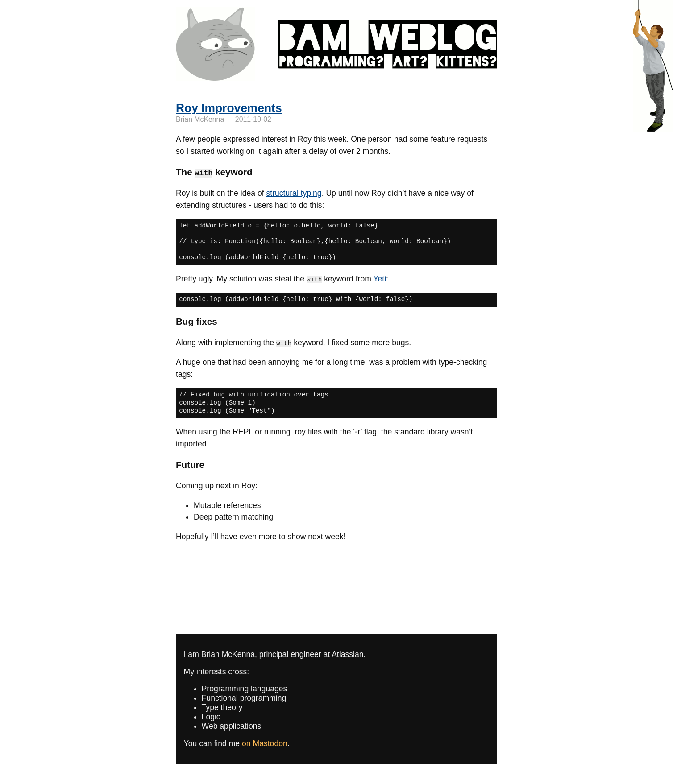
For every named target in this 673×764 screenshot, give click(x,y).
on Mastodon (264, 743)
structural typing (293, 193)
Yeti (379, 278)
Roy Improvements (229, 108)
